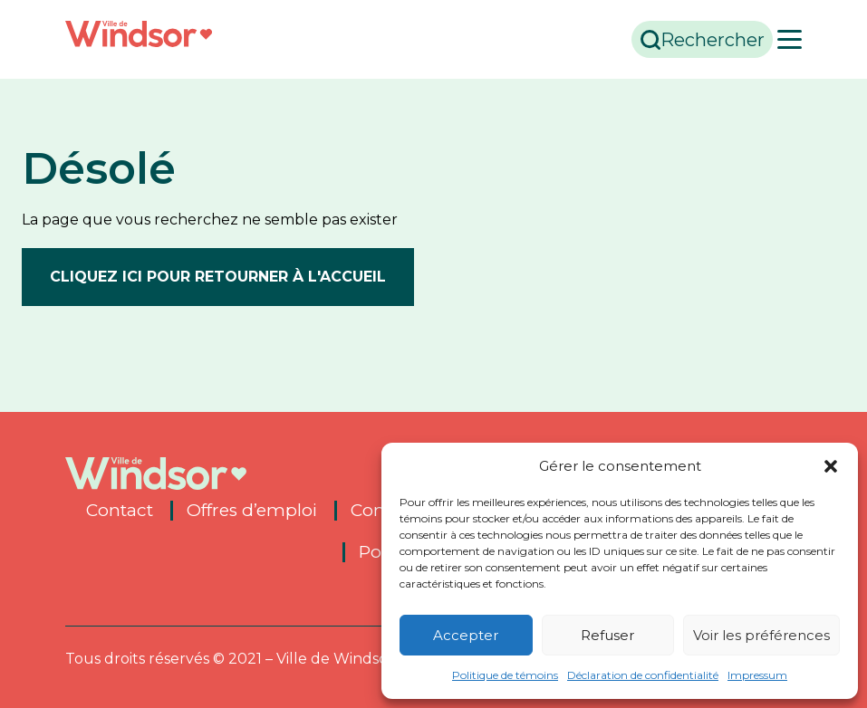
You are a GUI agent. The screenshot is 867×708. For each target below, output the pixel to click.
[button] (831, 466)
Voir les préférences (761, 635)
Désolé (99, 168)
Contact (119, 511)
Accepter (465, 635)
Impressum (757, 675)
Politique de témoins (505, 675)
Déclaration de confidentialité (642, 675)
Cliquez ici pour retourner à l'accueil (218, 276)
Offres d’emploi (252, 511)
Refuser (607, 635)
